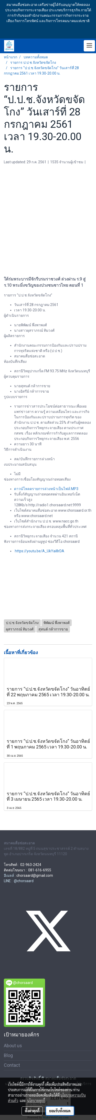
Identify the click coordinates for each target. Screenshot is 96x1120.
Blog (8, 1055)
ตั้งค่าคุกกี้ (32, 1110)
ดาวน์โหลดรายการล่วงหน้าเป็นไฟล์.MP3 (46, 489)
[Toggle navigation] (89, 45)
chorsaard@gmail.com (34, 875)
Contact (12, 1065)
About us (13, 1045)
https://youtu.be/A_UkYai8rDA (39, 551)
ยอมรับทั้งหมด (60, 1110)
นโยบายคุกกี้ (36, 1100)
